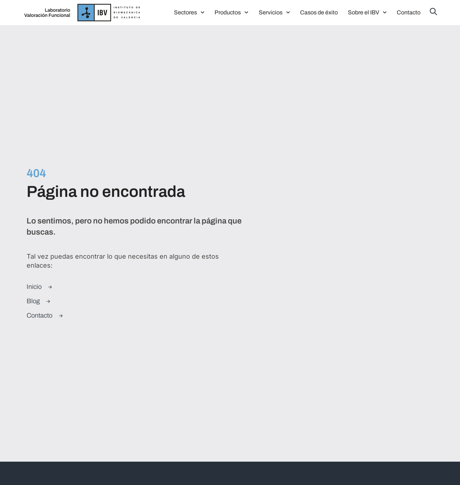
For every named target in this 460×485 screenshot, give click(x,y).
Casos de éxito (319, 12)
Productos (231, 12)
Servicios (274, 12)
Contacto (408, 12)
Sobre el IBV (367, 12)
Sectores (189, 12)
